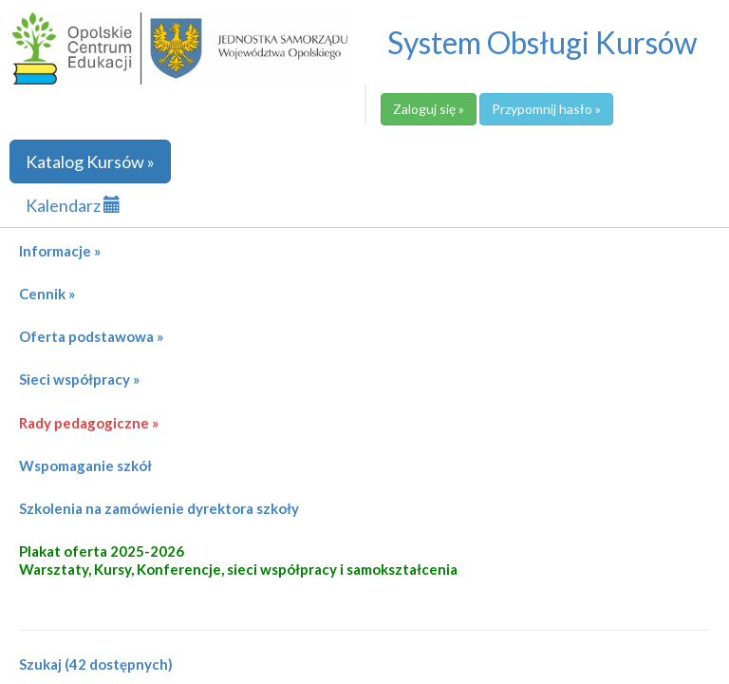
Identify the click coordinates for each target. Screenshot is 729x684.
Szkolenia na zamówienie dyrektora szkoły (159, 508)
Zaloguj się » (428, 109)
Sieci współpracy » (79, 379)
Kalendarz (73, 205)
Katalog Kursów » (90, 161)
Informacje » (60, 250)
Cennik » (47, 293)
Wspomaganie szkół (85, 465)
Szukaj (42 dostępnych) (96, 664)
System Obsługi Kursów (542, 42)
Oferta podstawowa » (91, 336)
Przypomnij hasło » (546, 109)
